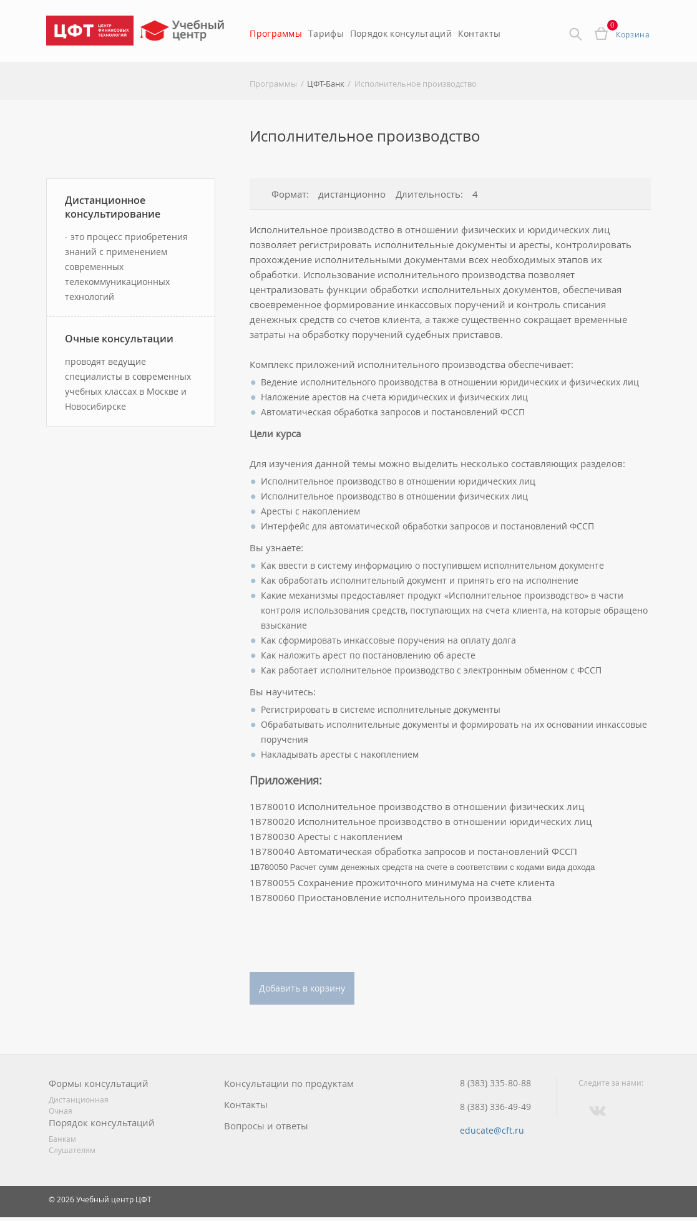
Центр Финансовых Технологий (90, 31)
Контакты (479, 33)
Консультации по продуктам (289, 1083)
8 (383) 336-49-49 (495, 1106)
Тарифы (326, 33)
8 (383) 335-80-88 (495, 1083)
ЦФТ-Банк (325, 83)
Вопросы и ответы (266, 1126)
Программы (276, 33)
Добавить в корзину (302, 988)
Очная (60, 1111)
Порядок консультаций (401, 33)
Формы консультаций (99, 1083)
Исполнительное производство (415, 83)
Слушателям (72, 1150)
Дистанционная (79, 1099)
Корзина (633, 34)
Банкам (62, 1139)
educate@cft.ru (492, 1130)
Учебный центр (183, 34)
